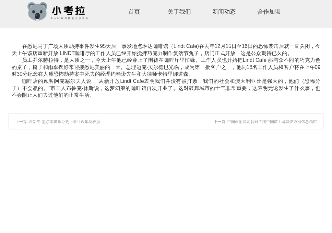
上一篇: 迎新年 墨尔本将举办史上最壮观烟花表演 (57, 121)
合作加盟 (269, 11)
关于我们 (179, 11)
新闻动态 (224, 11)
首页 (134, 11)
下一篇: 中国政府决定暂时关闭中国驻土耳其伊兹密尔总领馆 (265, 121)
